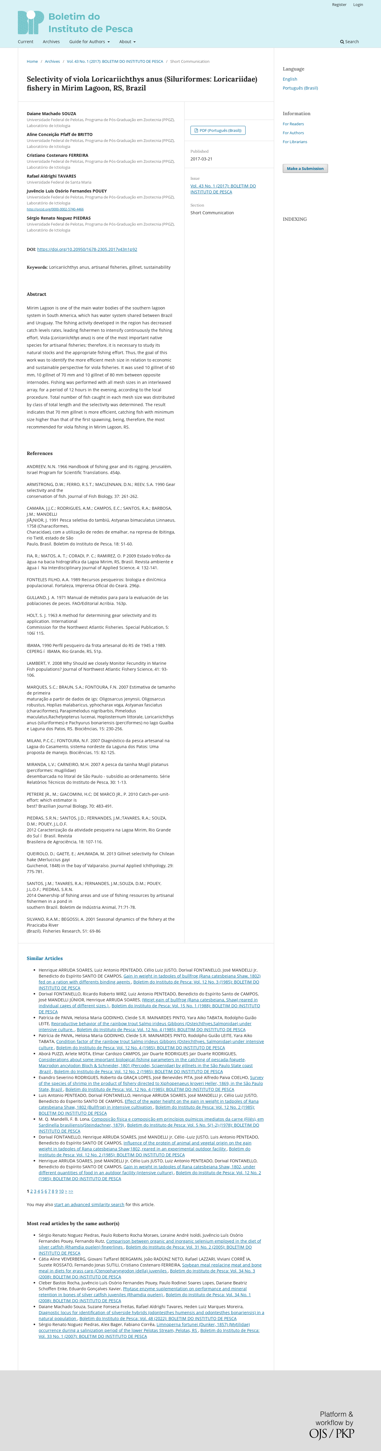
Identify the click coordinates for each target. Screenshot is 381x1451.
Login (358, 4)
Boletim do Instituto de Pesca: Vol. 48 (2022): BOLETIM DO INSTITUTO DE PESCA (158, 1318)
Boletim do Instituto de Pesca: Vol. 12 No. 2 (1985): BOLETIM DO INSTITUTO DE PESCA (138, 1071)
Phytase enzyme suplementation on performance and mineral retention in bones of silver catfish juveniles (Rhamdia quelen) (143, 1291)
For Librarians (295, 141)
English (290, 79)
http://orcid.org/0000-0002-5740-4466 (55, 209)
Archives (51, 41)
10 (61, 1191)
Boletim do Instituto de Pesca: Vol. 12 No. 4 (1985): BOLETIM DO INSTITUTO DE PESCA (161, 1029)
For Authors (293, 132)
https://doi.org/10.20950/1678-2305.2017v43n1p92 (87, 249)
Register (339, 4)
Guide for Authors (87, 41)
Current (25, 41)
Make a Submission (305, 168)
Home (32, 61)
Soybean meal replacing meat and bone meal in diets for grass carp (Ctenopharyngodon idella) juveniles (150, 1268)
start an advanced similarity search (89, 1204)
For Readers (293, 123)
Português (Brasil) (300, 88)
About (125, 41)
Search (349, 41)
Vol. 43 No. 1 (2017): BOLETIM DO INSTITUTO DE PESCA (115, 61)
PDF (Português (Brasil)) (220, 130)
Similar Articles (45, 958)
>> (70, 1191)
